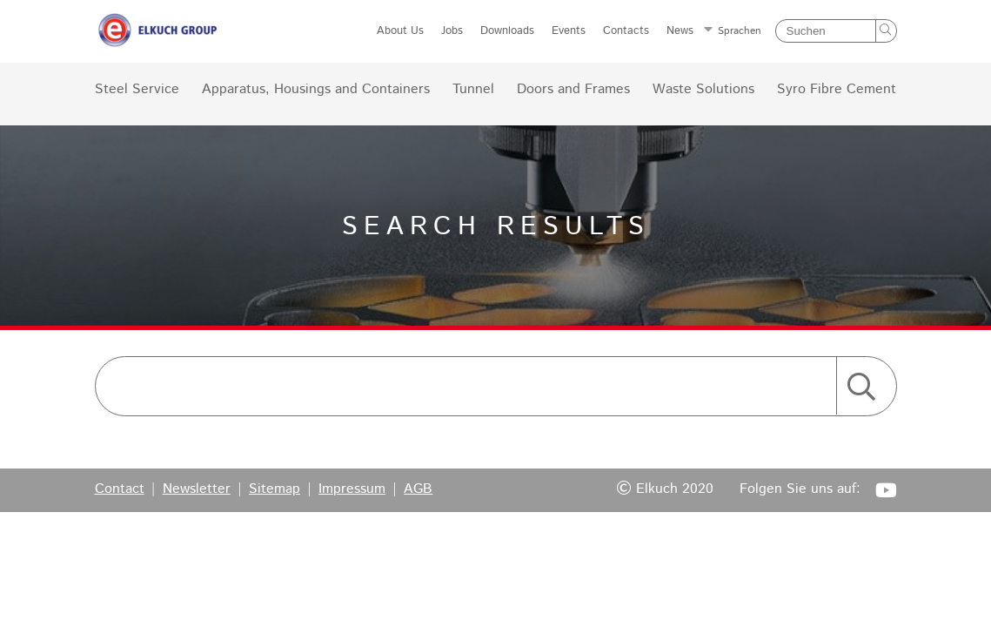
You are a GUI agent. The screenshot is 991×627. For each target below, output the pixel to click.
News (679, 31)
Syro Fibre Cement (836, 90)
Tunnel (473, 90)
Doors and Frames (573, 90)
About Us (400, 31)
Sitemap (274, 489)
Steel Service (137, 90)
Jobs (452, 31)
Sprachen (739, 31)
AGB (418, 489)
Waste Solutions (703, 90)
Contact (119, 489)
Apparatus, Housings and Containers (316, 90)
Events (569, 31)
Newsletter (197, 489)
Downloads (507, 31)
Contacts (626, 31)
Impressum (351, 489)
